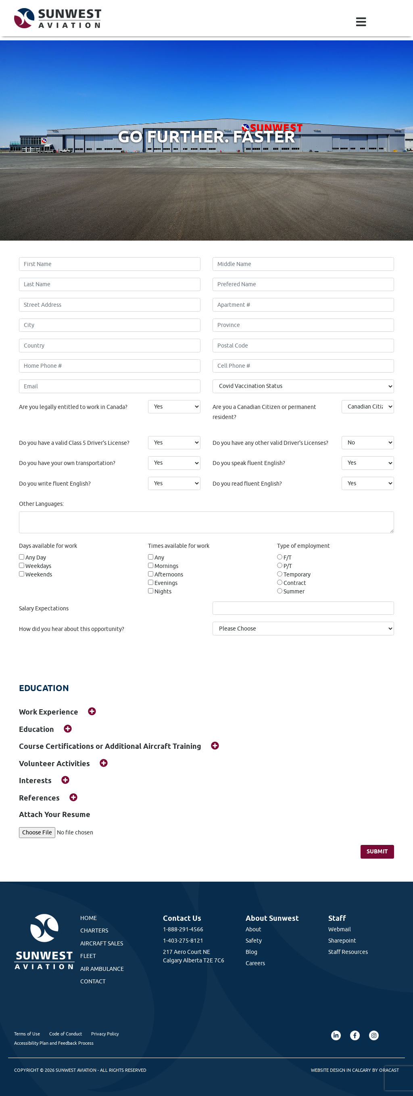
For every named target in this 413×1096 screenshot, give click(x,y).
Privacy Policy (105, 1033)
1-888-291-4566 (183, 929)
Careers (255, 963)
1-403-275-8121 (183, 940)
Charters (94, 930)
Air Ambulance (102, 969)
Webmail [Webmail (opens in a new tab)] (339, 929)
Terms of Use (27, 1033)
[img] (92, 711)
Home (88, 918)
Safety (254, 940)
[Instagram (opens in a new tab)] (374, 1035)
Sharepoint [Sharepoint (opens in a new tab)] (342, 940)
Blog (251, 952)
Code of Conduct (65, 1033)
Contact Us (182, 918)
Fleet (88, 956)
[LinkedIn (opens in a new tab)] (336, 1035)
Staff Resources (348, 952)
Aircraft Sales (101, 943)
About (253, 929)
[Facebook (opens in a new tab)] (355, 1035)
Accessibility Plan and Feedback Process (54, 1043)
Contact (93, 981)
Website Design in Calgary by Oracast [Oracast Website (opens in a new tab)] (355, 1070)
